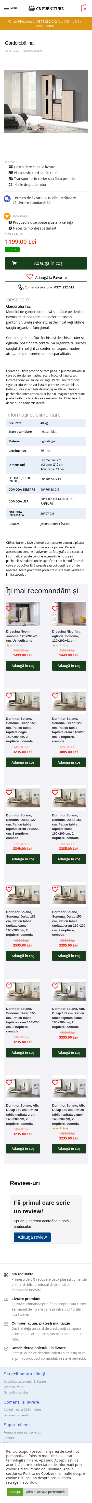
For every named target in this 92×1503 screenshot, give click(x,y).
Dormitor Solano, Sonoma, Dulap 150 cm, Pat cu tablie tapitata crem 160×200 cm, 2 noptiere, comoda (69, 923)
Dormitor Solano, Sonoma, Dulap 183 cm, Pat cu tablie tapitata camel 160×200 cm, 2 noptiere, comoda (21, 923)
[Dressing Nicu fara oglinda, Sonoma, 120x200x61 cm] (69, 614)
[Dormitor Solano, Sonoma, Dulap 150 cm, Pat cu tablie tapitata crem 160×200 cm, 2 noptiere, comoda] (69, 894)
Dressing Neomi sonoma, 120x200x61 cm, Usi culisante (22, 636)
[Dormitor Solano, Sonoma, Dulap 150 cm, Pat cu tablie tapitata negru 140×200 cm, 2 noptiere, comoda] (23, 701)
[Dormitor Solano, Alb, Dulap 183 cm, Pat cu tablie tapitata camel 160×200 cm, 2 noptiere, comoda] (69, 991)
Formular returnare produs (22, 1432)
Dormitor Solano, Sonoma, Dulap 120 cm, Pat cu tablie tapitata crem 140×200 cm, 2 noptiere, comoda (69, 730)
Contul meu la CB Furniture (22, 1410)
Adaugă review (32, 1237)
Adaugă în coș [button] (23, 665)
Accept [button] (15, 1491)
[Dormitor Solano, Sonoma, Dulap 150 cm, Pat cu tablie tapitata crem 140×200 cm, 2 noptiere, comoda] (23, 991)
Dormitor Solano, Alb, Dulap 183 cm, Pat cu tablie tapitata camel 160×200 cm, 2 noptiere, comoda (68, 1018)
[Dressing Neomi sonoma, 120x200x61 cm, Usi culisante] (23, 614)
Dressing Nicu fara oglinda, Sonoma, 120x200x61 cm (66, 636)
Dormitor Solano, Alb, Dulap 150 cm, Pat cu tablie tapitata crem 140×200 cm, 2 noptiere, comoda (22, 1114)
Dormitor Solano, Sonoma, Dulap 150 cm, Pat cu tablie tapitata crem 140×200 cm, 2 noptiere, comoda (22, 1020)
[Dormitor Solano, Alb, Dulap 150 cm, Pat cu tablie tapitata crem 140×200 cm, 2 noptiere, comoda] (23, 1088)
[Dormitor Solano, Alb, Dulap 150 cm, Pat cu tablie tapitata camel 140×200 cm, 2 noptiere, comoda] (69, 1088)
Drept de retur (13, 1387)
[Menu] (11, 8)
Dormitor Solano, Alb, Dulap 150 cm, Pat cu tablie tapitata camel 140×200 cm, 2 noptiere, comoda (68, 1114)
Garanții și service (16, 1392)
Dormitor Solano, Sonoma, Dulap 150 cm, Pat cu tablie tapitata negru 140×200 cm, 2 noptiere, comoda (21, 730)
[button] (46, 263)
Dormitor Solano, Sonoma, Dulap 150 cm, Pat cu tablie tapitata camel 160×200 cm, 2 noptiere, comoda (67, 826)
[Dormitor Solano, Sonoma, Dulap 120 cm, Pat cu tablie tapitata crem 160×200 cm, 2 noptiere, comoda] (23, 798)
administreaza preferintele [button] (46, 1491)
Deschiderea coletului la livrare (25, 1382)
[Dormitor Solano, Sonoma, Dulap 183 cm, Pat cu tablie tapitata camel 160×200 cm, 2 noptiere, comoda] (23, 894)
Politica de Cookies (38, 1473)
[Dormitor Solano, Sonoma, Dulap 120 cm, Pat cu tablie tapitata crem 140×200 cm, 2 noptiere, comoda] (69, 701)
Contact (9, 1438)
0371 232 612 (47, 21)
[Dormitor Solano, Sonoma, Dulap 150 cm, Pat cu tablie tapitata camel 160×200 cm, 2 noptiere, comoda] (69, 798)
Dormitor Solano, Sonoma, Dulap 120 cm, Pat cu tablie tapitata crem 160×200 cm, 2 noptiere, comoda (22, 826)
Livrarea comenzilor (17, 1415)
